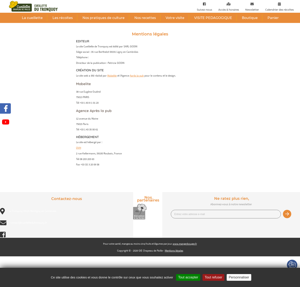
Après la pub (137, 75)
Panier (273, 18)
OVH (78, 148)
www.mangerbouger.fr (185, 243)
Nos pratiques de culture (103, 18)
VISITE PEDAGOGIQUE (213, 18)
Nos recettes (145, 18)
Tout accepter (188, 277)
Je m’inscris (287, 214)
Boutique (250, 18)
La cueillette (32, 18)
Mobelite (112, 75)
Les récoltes (62, 18)
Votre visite (175, 18)
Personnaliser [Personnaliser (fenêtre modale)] (239, 277)
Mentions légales (174, 250)
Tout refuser (213, 277)
